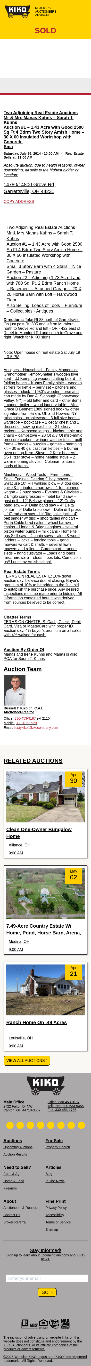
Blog (49, 1174)
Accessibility (55, 1215)
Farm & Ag (11, 1174)
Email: (8, 728)
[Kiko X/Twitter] (61, 1125)
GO (45, 1292)
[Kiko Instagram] (81, 1125)
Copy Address (19, 202)
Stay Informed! (45, 1250)
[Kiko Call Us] (10, 1125)
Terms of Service (58, 1222)
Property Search (58, 1147)
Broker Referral (14, 1222)
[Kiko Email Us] (20, 1125)
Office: (8, 718)
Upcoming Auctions (18, 1147)
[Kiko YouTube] (71, 1125)
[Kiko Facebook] (40, 1125)
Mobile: (9, 723)
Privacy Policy (56, 1208)
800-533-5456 (73, 1106)
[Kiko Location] (30, 1125)
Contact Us (11, 1215)
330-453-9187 (25, 718)
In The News (55, 1181)
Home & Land (13, 1181)
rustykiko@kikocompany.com (36, 728)
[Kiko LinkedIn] (50, 1125)
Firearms (10, 1188)
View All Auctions (25, 1061)
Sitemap (52, 1229)
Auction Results (15, 1154)
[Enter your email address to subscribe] (47, 1278)
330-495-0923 (26, 723)
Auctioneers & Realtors (20, 1208)
